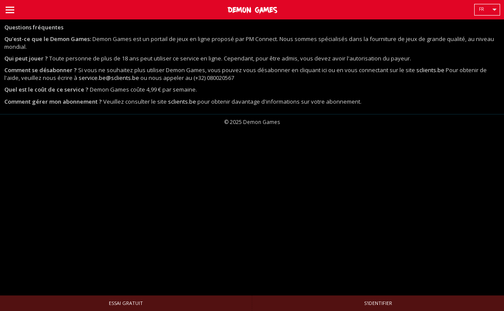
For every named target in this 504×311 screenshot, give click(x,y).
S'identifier (378, 303)
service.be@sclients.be (109, 78)
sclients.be (430, 70)
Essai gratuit (126, 303)
